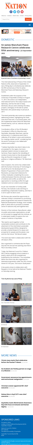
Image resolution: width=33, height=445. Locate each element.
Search (28, 19)
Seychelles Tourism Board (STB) (9, 434)
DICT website (4, 430)
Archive (22, 15)
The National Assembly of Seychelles (11, 431)
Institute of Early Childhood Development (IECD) (13, 424)
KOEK (2, 435)
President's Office (6, 422)
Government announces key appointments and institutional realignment (16, 378)
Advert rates (16, 15)
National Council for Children (8, 428)
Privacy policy (28, 15)
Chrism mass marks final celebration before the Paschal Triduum (14, 361)
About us (3, 15)
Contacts (9, 15)
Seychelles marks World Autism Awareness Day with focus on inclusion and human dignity (16, 405)
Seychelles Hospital (6, 425)
